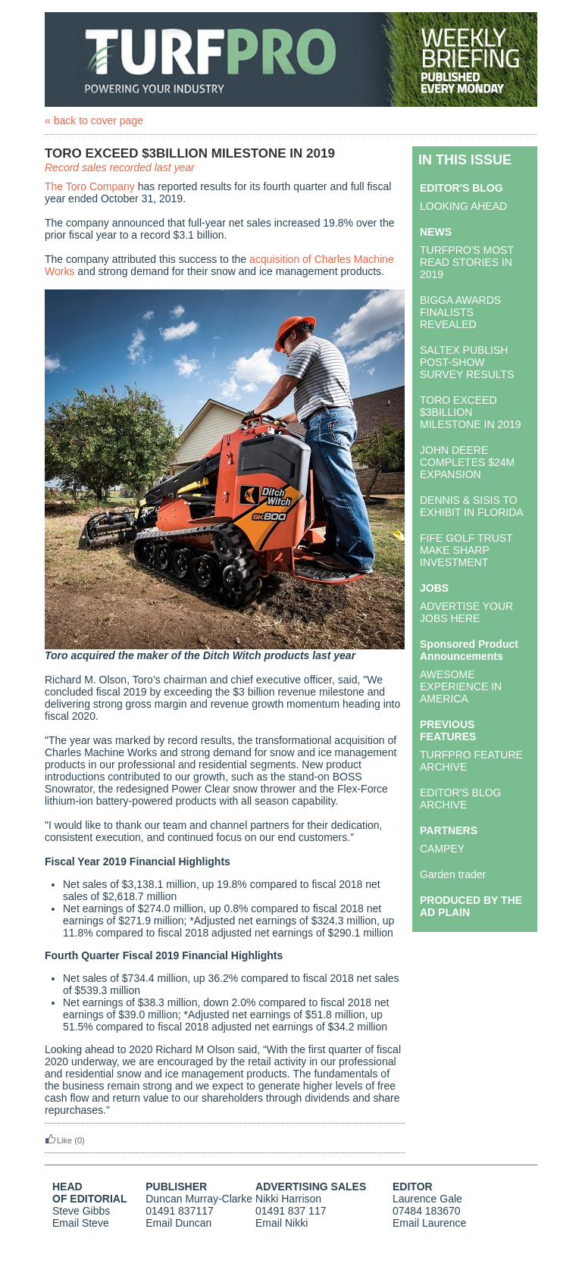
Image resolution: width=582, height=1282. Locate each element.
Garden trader (453, 874)
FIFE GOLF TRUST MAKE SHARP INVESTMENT (466, 550)
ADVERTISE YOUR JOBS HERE (466, 612)
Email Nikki (281, 1223)
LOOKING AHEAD (463, 206)
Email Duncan (178, 1223)
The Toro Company (90, 186)
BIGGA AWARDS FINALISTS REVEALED (460, 312)
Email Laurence (429, 1223)
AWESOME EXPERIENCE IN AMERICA (461, 686)
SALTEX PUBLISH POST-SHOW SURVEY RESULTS (467, 362)
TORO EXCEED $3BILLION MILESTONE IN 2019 (470, 412)
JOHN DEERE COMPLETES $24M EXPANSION (467, 462)
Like (58, 1140)
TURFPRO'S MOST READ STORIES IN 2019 (467, 262)
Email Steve (80, 1223)
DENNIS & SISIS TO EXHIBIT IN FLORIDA (472, 506)
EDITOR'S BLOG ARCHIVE (460, 798)
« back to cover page (94, 120)
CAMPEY (442, 849)
